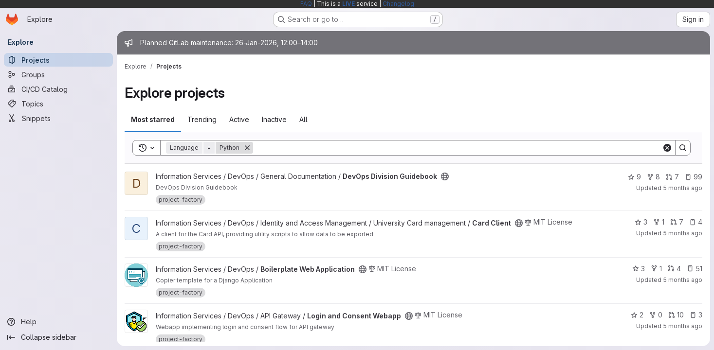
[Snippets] (58, 118)
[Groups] (58, 74)
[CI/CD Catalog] (58, 89)
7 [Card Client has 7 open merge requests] (676, 222)
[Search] (457, 148)
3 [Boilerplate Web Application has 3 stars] (638, 268)
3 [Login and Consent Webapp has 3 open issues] (696, 315)
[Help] (58, 322)
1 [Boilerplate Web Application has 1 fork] (656, 268)
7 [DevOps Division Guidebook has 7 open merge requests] (672, 177)
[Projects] (58, 60)
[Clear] (667, 148)
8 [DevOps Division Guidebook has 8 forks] (653, 177)
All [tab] (303, 119)
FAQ (306, 3)
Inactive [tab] (274, 119)
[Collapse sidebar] (58, 337)
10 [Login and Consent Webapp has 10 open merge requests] (676, 315)
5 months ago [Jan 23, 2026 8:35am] (682, 188)
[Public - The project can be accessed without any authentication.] (445, 176)
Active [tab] (239, 119)
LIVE (348, 3)
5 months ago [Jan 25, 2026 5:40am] (682, 326)
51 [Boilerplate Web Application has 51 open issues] (694, 268)
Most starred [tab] (153, 119)
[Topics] (58, 103)
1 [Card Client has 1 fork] (658, 222)
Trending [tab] (202, 119)
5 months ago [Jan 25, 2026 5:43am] (682, 279)
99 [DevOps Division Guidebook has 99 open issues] (693, 177)
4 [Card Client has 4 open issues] (695, 222)
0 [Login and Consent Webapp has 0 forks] (655, 315)
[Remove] (247, 148)
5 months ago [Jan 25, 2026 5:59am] (682, 233)
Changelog (398, 3)
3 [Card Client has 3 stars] (641, 222)
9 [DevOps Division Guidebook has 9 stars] (634, 177)
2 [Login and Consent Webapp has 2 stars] (637, 315)
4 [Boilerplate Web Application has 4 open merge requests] (674, 268)
